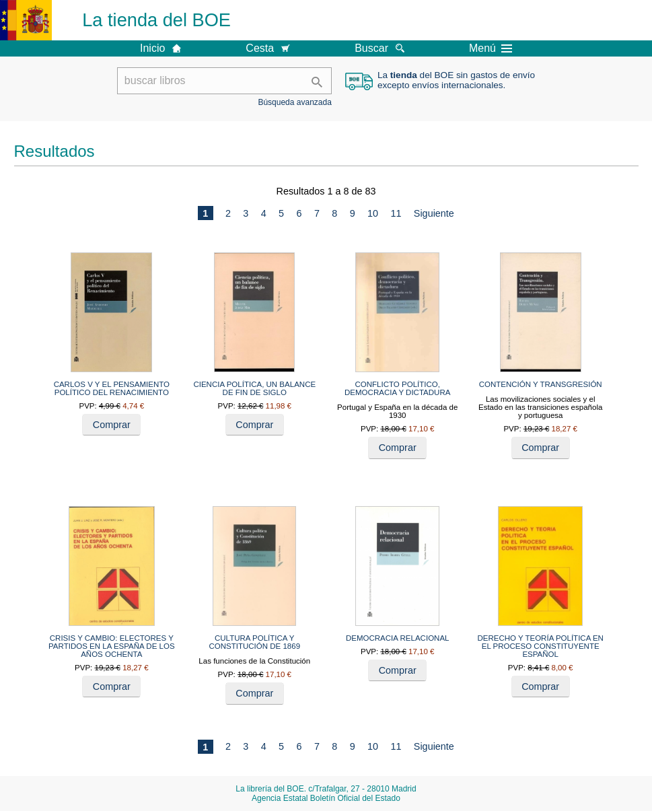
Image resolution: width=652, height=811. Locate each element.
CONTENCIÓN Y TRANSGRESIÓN (540, 384)
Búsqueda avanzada (294, 102)
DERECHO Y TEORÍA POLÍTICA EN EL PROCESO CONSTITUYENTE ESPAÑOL (540, 646)
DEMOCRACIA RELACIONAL (397, 638)
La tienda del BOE (156, 19)
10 (372, 213)
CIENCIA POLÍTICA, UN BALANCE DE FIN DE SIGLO (254, 388)
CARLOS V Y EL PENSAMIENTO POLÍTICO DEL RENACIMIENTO (112, 388)
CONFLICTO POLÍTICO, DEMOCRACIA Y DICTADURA (397, 388)
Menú (490, 48)
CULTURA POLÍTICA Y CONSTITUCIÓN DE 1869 (254, 642)
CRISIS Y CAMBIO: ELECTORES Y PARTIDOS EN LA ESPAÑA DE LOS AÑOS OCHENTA (111, 646)
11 (395, 213)
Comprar (112, 424)
